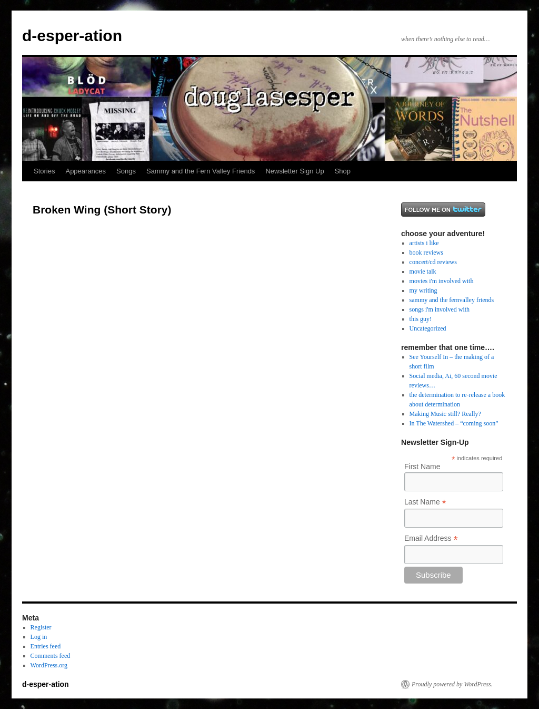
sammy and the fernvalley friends (452, 300)
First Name (422, 466)
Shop (343, 171)
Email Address (431, 538)
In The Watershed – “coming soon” (454, 423)
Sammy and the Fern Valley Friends (200, 171)
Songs (126, 171)
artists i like (424, 243)
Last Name (425, 502)
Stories (44, 171)
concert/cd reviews (433, 262)
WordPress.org (49, 665)
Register (41, 627)
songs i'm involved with (440, 309)
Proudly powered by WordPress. (452, 684)
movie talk (423, 271)
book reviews (426, 252)
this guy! (421, 319)
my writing (423, 290)
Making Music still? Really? (445, 413)
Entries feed (46, 646)
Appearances (85, 171)
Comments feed (51, 655)
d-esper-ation (72, 35)
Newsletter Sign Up (294, 171)
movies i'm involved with (442, 281)
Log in (39, 636)
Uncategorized (428, 328)
